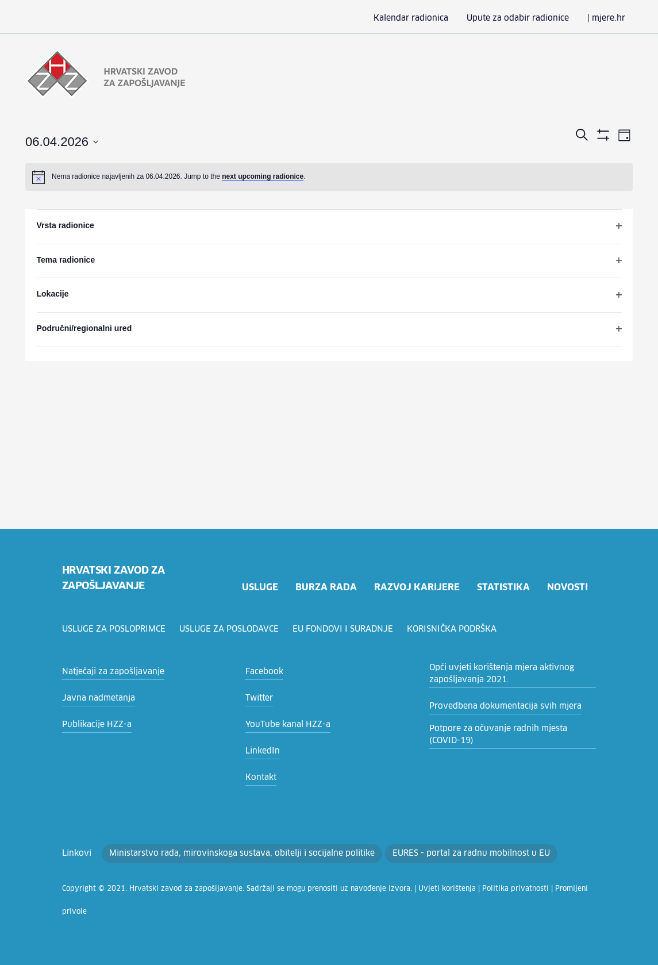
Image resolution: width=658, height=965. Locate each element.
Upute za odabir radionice (528, 18)
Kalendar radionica (430, 18)
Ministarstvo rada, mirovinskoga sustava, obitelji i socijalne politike (222, 853)
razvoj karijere (415, 587)
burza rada (324, 587)
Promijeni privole (514, 889)
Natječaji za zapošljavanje (108, 671)
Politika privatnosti (455, 889)
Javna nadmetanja (95, 698)
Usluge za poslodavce (233, 629)
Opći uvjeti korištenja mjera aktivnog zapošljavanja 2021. (493, 674)
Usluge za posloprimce (115, 629)
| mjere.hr (608, 18)
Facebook (262, 671)
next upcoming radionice (262, 175)
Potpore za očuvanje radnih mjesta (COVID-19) (507, 734)
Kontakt (258, 777)
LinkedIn (260, 751)
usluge (258, 587)
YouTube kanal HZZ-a (284, 724)
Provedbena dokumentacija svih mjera (497, 706)
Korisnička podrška (457, 629)
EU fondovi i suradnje (348, 629)
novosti (566, 587)
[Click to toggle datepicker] (61, 141)
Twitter (257, 698)
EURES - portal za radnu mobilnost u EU (430, 853)
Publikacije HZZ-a (93, 724)
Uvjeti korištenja (398, 889)
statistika (502, 587)
